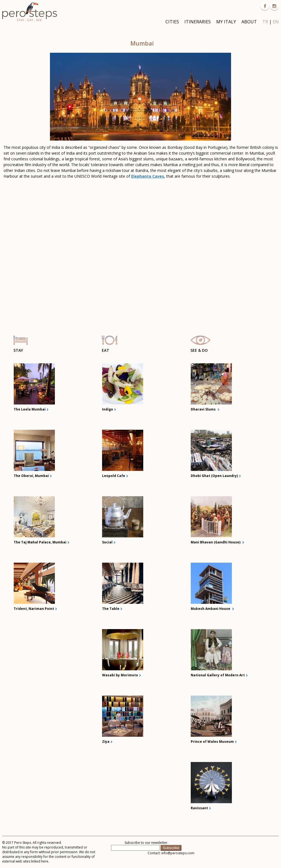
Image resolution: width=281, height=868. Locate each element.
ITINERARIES (197, 22)
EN (276, 22)
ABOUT (249, 22)
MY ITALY (226, 22)
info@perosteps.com (177, 853)
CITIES (172, 22)
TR (265, 22)
